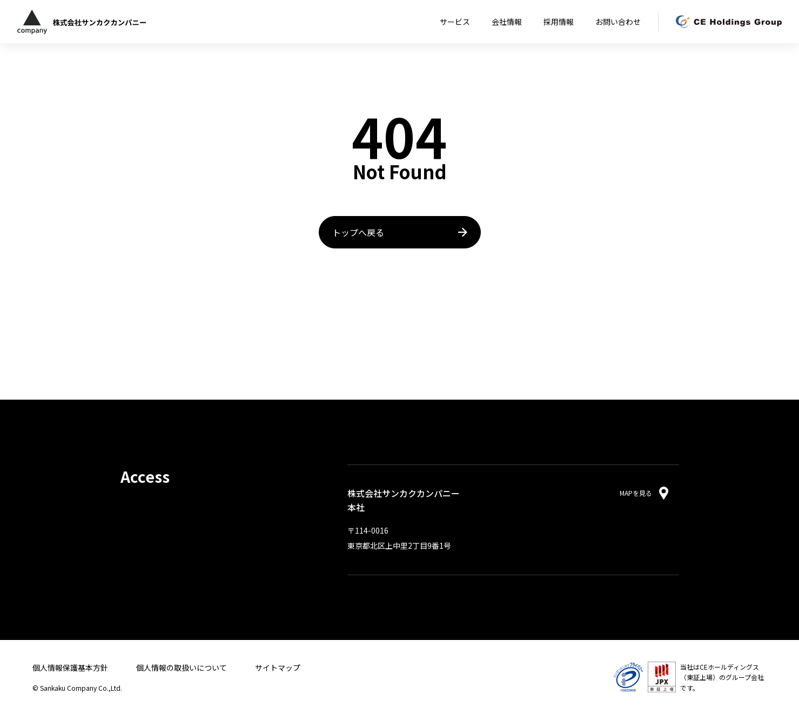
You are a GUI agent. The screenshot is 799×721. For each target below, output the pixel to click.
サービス (455, 21)
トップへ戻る (358, 232)
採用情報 (558, 21)
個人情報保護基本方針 (70, 667)
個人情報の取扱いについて (181, 667)
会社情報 (507, 21)
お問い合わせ (618, 21)
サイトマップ (277, 667)
